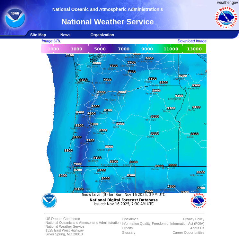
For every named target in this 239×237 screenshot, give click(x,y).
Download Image (192, 41)
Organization (102, 35)
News (65, 35)
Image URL (51, 41)
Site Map (38, 35)
